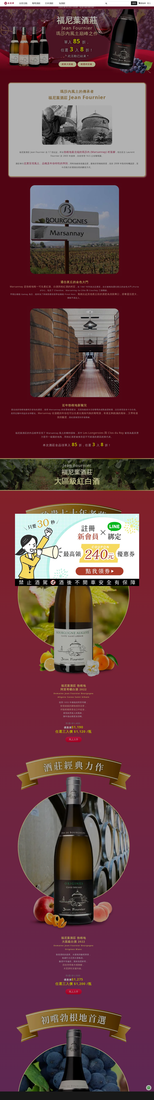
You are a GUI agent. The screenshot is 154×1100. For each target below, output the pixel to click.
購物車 (142, 3)
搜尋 (134, 3)
